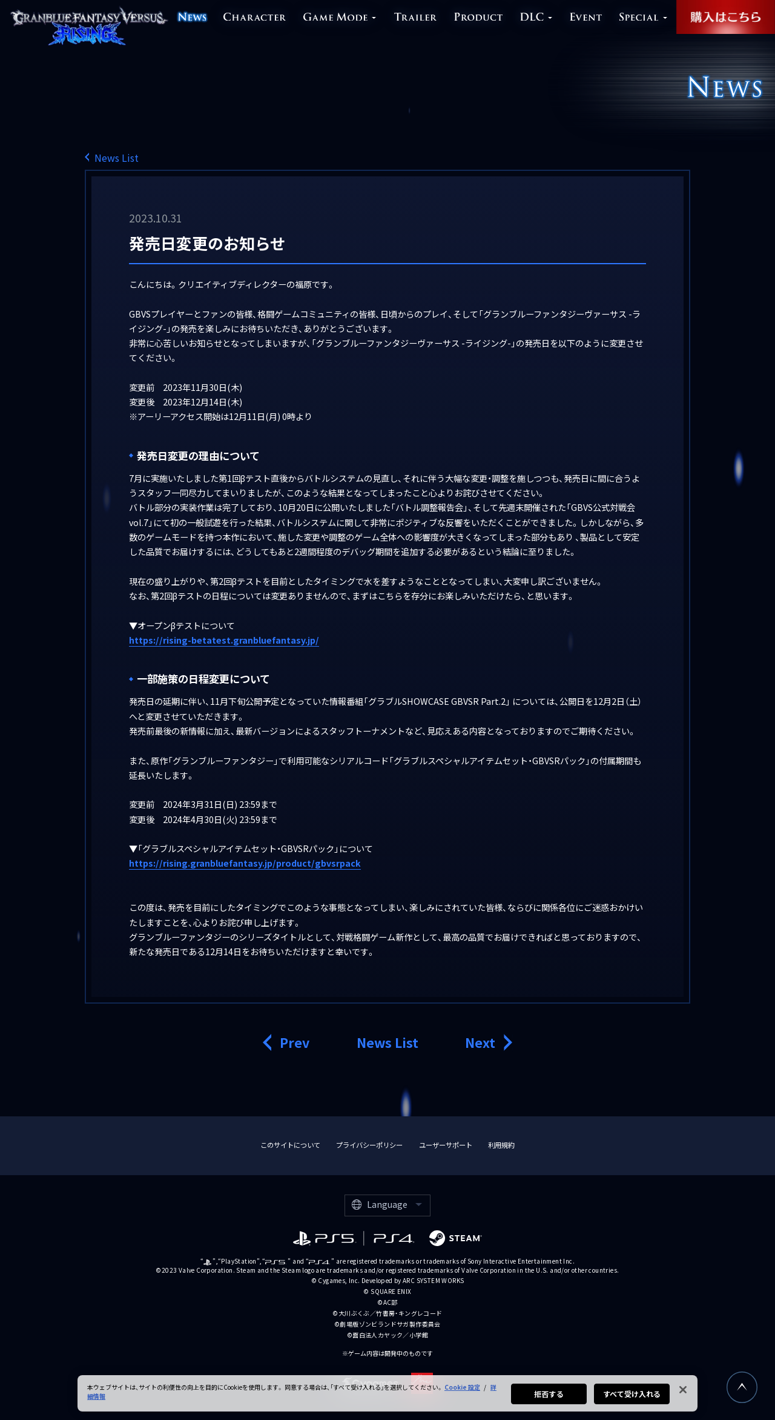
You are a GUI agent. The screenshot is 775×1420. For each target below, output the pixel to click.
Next (480, 1043)
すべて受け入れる (632, 1398)
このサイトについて (290, 1145)
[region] (388, 1398)
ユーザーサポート (445, 1145)
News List (116, 157)
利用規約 (501, 1145)
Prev (294, 1043)
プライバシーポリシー (369, 1145)
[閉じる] (683, 1394)
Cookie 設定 (462, 1391)
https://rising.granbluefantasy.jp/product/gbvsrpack (245, 862)
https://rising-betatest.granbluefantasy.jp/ (224, 639)
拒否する (548, 1398)
